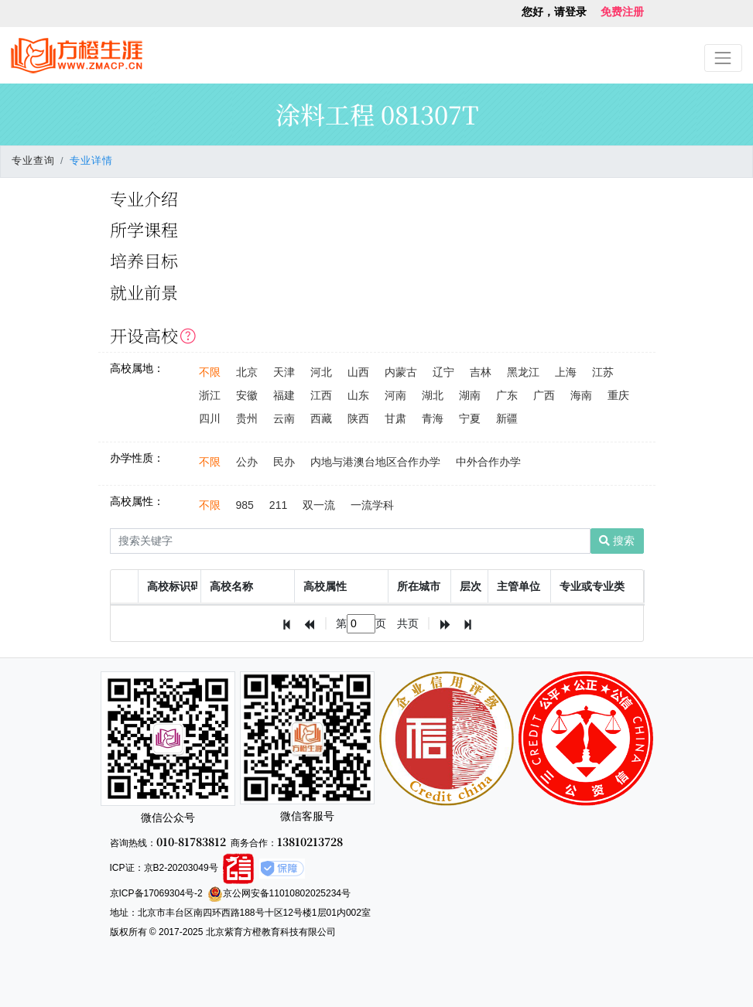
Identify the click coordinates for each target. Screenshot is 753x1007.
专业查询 (33, 160)
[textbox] (361, 623)
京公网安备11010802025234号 (279, 893)
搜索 (617, 540)
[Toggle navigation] (723, 57)
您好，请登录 (554, 11)
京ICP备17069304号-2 (156, 893)
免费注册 (622, 11)
